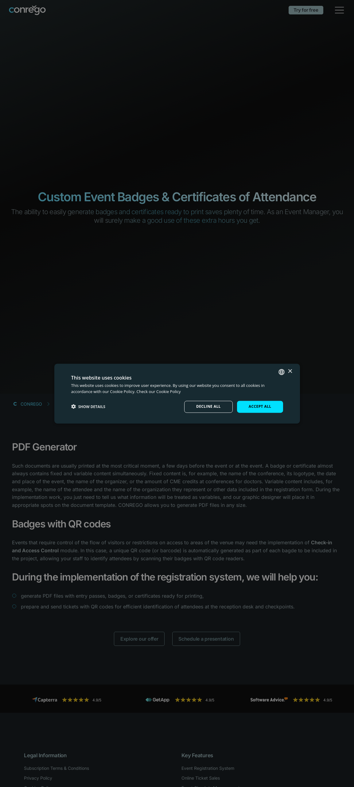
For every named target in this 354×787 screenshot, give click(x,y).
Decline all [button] (208, 406)
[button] (88, 407)
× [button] (290, 371)
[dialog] (177, 393)
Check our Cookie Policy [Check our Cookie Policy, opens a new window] (159, 391)
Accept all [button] (260, 406)
